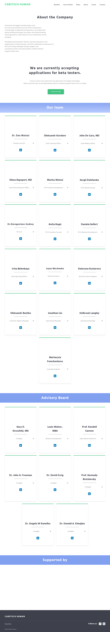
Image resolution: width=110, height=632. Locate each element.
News (78, 5)
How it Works (68, 5)
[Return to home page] (17, 5)
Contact (102, 5)
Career (93, 5)
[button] (56, 91)
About (86, 5)
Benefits (57, 5)
